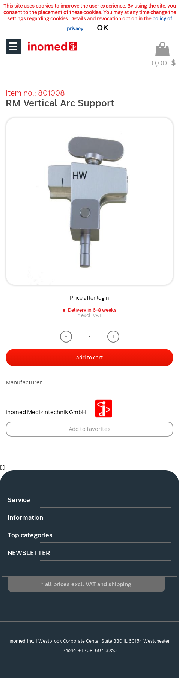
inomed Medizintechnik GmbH (62, 412)
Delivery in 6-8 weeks (92, 310)
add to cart (89, 357)
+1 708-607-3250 (97, 651)
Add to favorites (90, 429)
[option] (89, 201)
